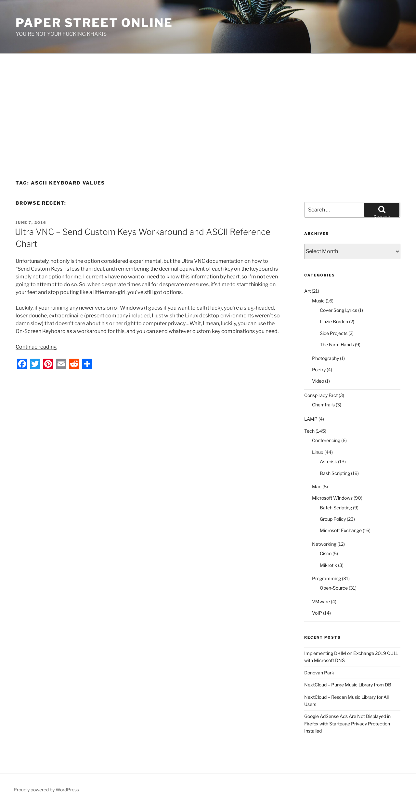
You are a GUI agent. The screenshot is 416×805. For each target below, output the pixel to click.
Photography (325, 358)
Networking (324, 544)
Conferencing (326, 440)
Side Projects (333, 333)
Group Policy (333, 519)
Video (318, 381)
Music (318, 300)
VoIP (317, 613)
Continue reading (36, 347)
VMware (321, 601)
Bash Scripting (335, 473)
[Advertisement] (208, 102)
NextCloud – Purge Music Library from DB (347, 684)
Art (307, 291)
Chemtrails (323, 404)
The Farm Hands (337, 344)
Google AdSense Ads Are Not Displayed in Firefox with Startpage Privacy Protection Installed (347, 723)
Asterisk (328, 461)
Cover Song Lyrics (338, 310)
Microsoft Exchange (341, 530)
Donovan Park (319, 672)
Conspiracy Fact (321, 395)
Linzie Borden (334, 321)
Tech (309, 431)
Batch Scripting (336, 507)
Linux (317, 452)
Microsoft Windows (332, 498)
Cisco (326, 553)
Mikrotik (328, 565)
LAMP (311, 419)
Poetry (319, 369)
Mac (316, 486)
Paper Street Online (94, 23)
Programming (326, 578)
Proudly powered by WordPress (46, 789)
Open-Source (334, 588)
